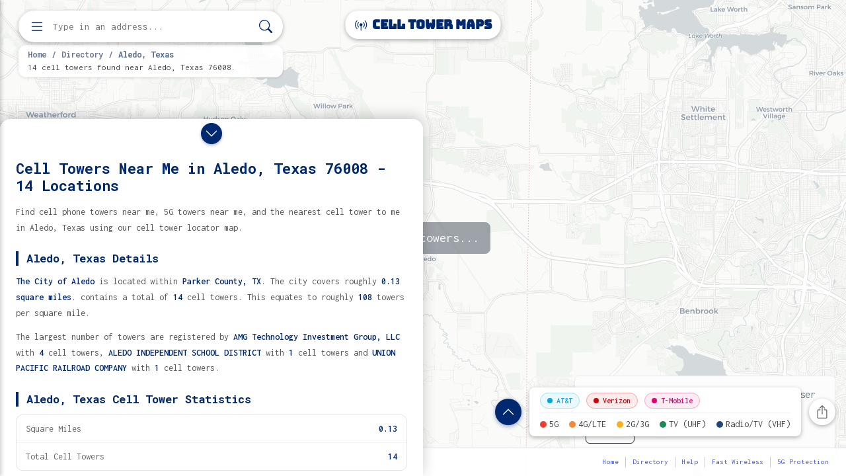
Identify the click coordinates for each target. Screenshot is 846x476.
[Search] (265, 27)
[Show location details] (508, 412)
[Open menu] (37, 26)
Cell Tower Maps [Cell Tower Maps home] (423, 25)
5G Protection (803, 461)
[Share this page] (822, 412)
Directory (82, 54)
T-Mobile (672, 401)
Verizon (612, 401)
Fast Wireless (737, 461)
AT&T (559, 401)
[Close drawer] (211, 133)
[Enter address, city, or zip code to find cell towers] (152, 27)
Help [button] (690, 461)
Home (37, 54)
